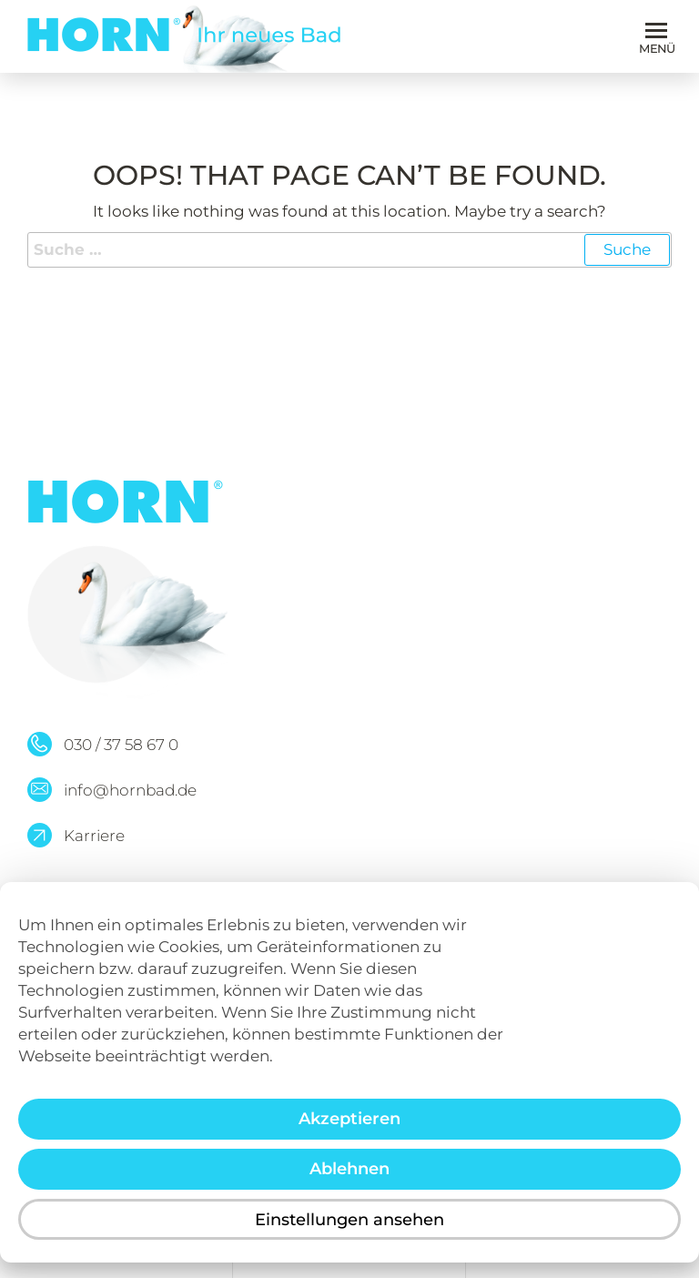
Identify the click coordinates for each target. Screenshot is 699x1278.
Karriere (94, 836)
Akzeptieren (349, 1132)
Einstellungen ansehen (349, 1232)
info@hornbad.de (130, 790)
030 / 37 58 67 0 (121, 744)
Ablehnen (349, 1182)
